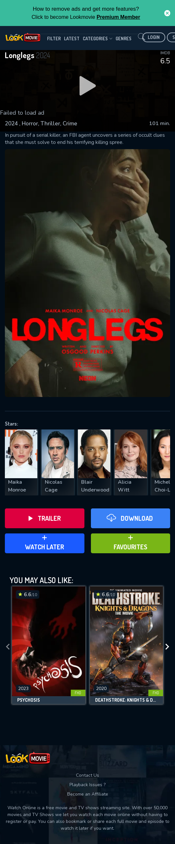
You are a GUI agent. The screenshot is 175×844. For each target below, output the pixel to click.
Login (154, 37)
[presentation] (8, 647)
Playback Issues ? (87, 785)
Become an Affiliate (87, 794)
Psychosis (28, 700)
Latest (72, 38)
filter (54, 38)
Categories (97, 38)
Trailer (45, 518)
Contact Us (87, 775)
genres (123, 38)
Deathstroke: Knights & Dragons (126, 700)
